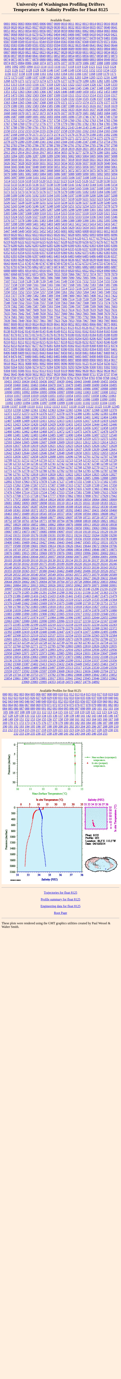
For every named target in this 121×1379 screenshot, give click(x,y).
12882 (61, 478)
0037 (100, 27)
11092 (9, 403)
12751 (8, 467)
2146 (93, 127)
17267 (34, 485)
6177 (92, 238)
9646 (21, 374)
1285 (107, 81)
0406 (71, 34)
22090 (43, 621)
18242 (17, 506)
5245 (28, 206)
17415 (43, 488)
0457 (64, 38)
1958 (57, 127)
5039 (100, 163)
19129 (104, 531)
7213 (57, 288)
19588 (17, 546)
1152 (92, 70)
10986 (87, 388)
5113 (114, 177)
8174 (35, 335)
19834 (78, 549)
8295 (64, 345)
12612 (87, 442)
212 (10, 730)
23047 (104, 653)
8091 (35, 327)
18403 (78, 510)
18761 (26, 521)
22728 (43, 642)
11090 (103, 399)
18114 (69, 503)
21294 (52, 592)
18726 (96, 517)
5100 (28, 177)
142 (88, 715)
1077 (64, 63)
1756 (43, 120)
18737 (104, 517)
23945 (87, 678)
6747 (42, 263)
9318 (57, 370)
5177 (50, 192)
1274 (43, 81)
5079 (7, 174)
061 (110, 701)
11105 (112, 403)
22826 (96, 646)
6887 (114, 267)
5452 (43, 231)
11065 (9, 399)
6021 (21, 234)
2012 (64, 127)
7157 (7, 285)
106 (11, 712)
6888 (7, 270)
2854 (100, 149)
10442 (69, 381)
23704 (104, 671)
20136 (87, 560)
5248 (50, 206)
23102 (96, 657)
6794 (21, 267)
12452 (52, 428)
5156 (14, 188)
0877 (28, 59)
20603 (34, 578)
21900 (43, 614)
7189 (21, 288)
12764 (61, 467)
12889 (113, 478)
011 (66, 694)
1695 (64, 116)
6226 (50, 242)
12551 (61, 438)
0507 (7, 41)
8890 (57, 360)
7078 (107, 274)
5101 (36, 177)
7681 (14, 317)
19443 (61, 542)
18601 (96, 514)
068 (32, 705)
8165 (107, 331)
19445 (69, 542)
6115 (57, 238)
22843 (8, 649)
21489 (26, 599)
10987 (96, 388)
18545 (43, 514)
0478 (93, 38)
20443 (52, 571)
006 (38, 694)
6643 (7, 263)
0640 (85, 45)
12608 (52, 442)
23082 (78, 657)
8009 (14, 324)
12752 (17, 467)
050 (49, 701)
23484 (26, 667)
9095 (57, 363)
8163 (93, 331)
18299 (52, 506)
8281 (50, 345)
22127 (78, 621)
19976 (61, 553)
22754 (104, 642)
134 (44, 715)
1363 (21, 91)
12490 (69, 435)
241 (66, 733)
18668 (43, 517)
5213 (35, 199)
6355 (28, 252)
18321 (87, 506)
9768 (106, 378)
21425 (43, 596)
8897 (71, 360)
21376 (113, 592)
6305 (107, 245)
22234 (96, 624)
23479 (8, 667)
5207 (107, 195)
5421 (28, 227)
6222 (21, 242)
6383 (107, 252)
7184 (100, 285)
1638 (100, 109)
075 (71, 705)
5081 (21, 174)
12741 (52, 463)
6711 (21, 263)
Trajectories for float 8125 (60, 892)
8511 (7, 360)
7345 (100, 292)
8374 (114, 345)
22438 (34, 632)
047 (32, 701)
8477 (21, 356)
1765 (107, 120)
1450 (85, 91)
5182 (85, 192)
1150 (78, 70)
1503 (35, 95)
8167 (7, 335)
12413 (60, 421)
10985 (78, 388)
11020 (43, 395)
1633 (71, 109)
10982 (52, 388)
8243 (100, 342)
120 (87, 712)
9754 (27, 378)
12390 (34, 417)
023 (16, 698)
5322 (114, 213)
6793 (14, 267)
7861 (43, 320)
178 (55, 723)
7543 (100, 299)
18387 (61, 510)
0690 (78, 48)
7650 (43, 313)
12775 (8, 471)
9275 (43, 367)
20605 (43, 578)
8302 (71, 345)
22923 (78, 649)
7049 (50, 274)
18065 (104, 499)
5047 (28, 167)
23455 (96, 664)
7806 (93, 317)
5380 (28, 220)
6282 (28, 245)
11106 (5, 406)
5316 (71, 213)
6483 (71, 256)
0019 (7, 27)
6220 (14, 242)
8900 (92, 360)
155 (44, 719)
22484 (96, 632)
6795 (28, 267)
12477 (96, 431)
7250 (7, 292)
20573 (87, 574)
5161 (50, 188)
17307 (52, 485)
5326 (28, 217)
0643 (107, 45)
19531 (104, 542)
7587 (35, 306)
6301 (78, 245)
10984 (69, 388)
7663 (78, 313)
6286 (57, 245)
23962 (113, 678)
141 (82, 715)
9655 (43, 374)
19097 (61, 531)
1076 (57, 63)
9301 (100, 367)
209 (110, 726)
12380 (78, 413)
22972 (34, 653)
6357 (43, 252)
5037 (85, 163)
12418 (95, 421)
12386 (17, 417)
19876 (8, 553)
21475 (104, 596)
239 (55, 733)
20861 (8, 585)
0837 (14, 56)
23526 (87, 667)
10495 (113, 385)
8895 (64, 360)
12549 (43, 438)
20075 (78, 556)
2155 (43, 131)
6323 (42, 249)
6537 (114, 256)
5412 (78, 224)
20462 (61, 571)
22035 (87, 617)
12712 (25, 460)
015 (88, 694)
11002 (78, 392)
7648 (35, 313)
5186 (107, 192)
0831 (85, 52)
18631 (8, 517)
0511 (35, 41)
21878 (96, 610)
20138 (104, 560)
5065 (28, 170)
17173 (96, 481)
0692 (93, 48)
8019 (28, 324)
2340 (35, 141)
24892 (96, 682)
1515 (100, 95)
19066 (113, 528)
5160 (43, 188)
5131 (114, 181)
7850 (28, 320)
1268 (7, 81)
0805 (114, 48)
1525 (57, 99)
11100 (69, 403)
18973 (8, 528)
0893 (93, 59)
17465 (96, 488)
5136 (35, 184)
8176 (50, 335)
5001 (64, 156)
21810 (52, 607)
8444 (50, 353)
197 (44, 726)
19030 (61, 528)
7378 (21, 295)
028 (44, 698)
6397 (35, 256)
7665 (85, 313)
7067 (78, 274)
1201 (63, 77)
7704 (57, 317)
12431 (69, 424)
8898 (78, 360)
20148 (8, 564)
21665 (34, 603)
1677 (64, 113)
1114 (43, 66)
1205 (92, 77)
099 (88, 708)
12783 (69, 471)
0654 (57, 48)
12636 (69, 449)
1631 (57, 109)
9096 (64, 363)
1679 (78, 113)
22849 (17, 649)
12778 (26, 471)
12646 (43, 453)
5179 (64, 192)
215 (27, 730)
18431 (96, 510)
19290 (113, 535)
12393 (43, 417)
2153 (28, 131)
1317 (43, 84)
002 (16, 694)
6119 (71, 238)
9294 (78, 367)
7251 (14, 292)
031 (60, 698)
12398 (69, 417)
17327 (78, 485)
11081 (52, 399)
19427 (43, 542)
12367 (87, 410)
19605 (43, 546)
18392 (69, 510)
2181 (100, 134)
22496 (113, 632)
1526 (64, 99)
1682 (93, 113)
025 (27, 698)
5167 (93, 188)
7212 (49, 288)
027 (38, 698)
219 (49, 730)
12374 (34, 413)
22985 (61, 653)
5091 (93, 174)
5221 (85, 199)
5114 (7, 181)
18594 (87, 514)
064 (10, 705)
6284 (43, 245)
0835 (114, 52)
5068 (50, 170)
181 (71, 723)
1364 (28, 91)
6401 (50, 256)
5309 (35, 213)
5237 (85, 202)
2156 (50, 131)
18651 (26, 517)
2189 (21, 138)
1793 (43, 127)
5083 (35, 174)
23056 (26, 657)
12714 (34, 460)
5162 (57, 188)
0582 (7, 45)
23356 (113, 660)
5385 (57, 220)
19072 (17, 531)
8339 (85, 345)
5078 (114, 170)
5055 (78, 167)
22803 (69, 646)
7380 (28, 295)
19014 (34, 528)
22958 (8, 653)
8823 (49, 360)
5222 (92, 199)
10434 (26, 381)
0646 (14, 48)
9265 (21, 367)
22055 (104, 617)
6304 (100, 245)
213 (16, 730)
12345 (115, 406)
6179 (99, 238)
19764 (61, 549)
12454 (69, 428)
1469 (114, 91)
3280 (100, 152)
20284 (52, 567)
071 (49, 705)
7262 (71, 292)
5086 (57, 174)
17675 (8, 496)
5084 (43, 174)
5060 (107, 167)
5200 (93, 195)
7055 (57, 274)
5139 (57, 184)
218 (43, 730)
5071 (64, 170)
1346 (85, 88)
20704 (61, 581)
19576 (113, 542)
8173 (28, 335)
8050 (64, 324)
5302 (100, 209)
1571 (64, 102)
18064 (96, 499)
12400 (78, 417)
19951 (34, 553)
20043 (26, 556)
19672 (96, 546)
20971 (96, 585)
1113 (36, 66)
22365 (104, 628)
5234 (64, 202)
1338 (35, 88)
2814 (35, 149)
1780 (71, 124)
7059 (64, 274)
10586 (34, 388)
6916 (43, 270)
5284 (35, 209)
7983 (100, 320)
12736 (34, 463)
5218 (71, 199)
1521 (28, 99)
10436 (43, 381)
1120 (85, 66)
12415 (69, 421)
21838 (8, 610)
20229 (96, 564)
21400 (26, 596)
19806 (69, 549)
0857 (93, 56)
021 (5, 698)
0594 (57, 45)
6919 (64, 270)
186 (99, 723)
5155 (7, 188)
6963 (114, 270)
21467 (96, 596)
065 (16, 705)
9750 (13, 378)
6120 (78, 238)
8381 (28, 349)
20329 (78, 567)
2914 (21, 152)
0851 (50, 56)
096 (71, 708)
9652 (35, 374)
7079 (114, 274)
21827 (95, 607)
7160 (28, 285)
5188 (7, 195)
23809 (87, 674)
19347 (69, 539)
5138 (50, 184)
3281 (107, 152)
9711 (93, 374)
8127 (92, 327)
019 (110, 694)
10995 (43, 392)
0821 (28, 52)
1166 (78, 74)
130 (21, 715)
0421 (114, 34)
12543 (26, 438)
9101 (78, 363)
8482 (43, 356)
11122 (90, 406)
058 (94, 701)
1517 (114, 95)
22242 (104, 624)
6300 (71, 245)
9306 (21, 370)
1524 (50, 99)
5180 (71, 192)
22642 (43, 639)
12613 (95, 442)
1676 (57, 113)
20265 (17, 567)
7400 (71, 295)
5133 (14, 184)
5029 (28, 163)
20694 (43, 581)
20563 (69, 574)
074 (66, 705)
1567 (35, 102)
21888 (17, 614)
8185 (100, 335)
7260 (57, 292)
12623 (69, 446)
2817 (57, 149)
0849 (43, 56)
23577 (17, 671)
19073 (26, 531)
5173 (21, 192)
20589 (113, 574)
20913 (34, 585)
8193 (14, 338)
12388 (26, 417)
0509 (21, 41)
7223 (114, 288)
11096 (35, 403)
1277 (64, 81)
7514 (71, 299)
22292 (87, 628)
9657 (50, 374)
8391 (71, 349)
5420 (21, 227)
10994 (35, 392)
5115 (14, 181)
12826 (104, 474)
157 (55, 719)
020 (116, 694)
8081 (114, 324)
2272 (78, 138)
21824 (87, 607)
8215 (42, 342)
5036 (78, 163)
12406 (113, 417)
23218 (52, 660)
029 (49, 698)
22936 (96, 649)
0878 (35, 59)
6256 (85, 242)
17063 (26, 481)
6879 (71, 267)
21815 (69, 607)
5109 (93, 177)
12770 (96, 467)
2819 (71, 149)
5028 (21, 163)
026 (32, 698)
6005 (78, 231)
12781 (52, 471)
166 (105, 719)
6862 (35, 267)
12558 (78, 438)
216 (32, 730)
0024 (21, 27)
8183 (85, 335)
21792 (26, 607)
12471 (52, 431)
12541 (8, 438)
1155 (113, 70)
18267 (26, 506)
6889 (14, 270)
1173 (14, 77)
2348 (93, 141)
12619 (34, 446)
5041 (114, 163)
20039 (8, 556)
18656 (34, 517)
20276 (43, 567)
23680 (95, 671)
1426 (57, 91)
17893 (78, 496)
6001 (64, 231)
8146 (50, 331)
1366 (43, 91)
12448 (17, 428)
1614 (78, 106)
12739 (43, 463)
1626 (43, 109)
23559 (8, 671)
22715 (113, 639)
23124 (113, 657)
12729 (113, 460)
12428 (43, 424)
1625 (35, 109)
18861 (43, 524)
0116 (28, 34)
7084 (35, 277)
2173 (50, 134)
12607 (43, 442)
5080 (14, 174)
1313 (14, 84)
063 (5, 705)
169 (5, 723)
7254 (35, 292)
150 (16, 719)
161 (77, 719)
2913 (14, 152)
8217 (57, 342)
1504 (43, 95)
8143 (28, 331)
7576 (114, 302)
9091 (35, 363)
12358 (17, 410)
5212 (28, 199)
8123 (71, 327)
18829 (17, 524)
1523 (43, 99)
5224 (107, 199)
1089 (107, 63)
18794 (61, 521)
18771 (43, 521)
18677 (52, 517)
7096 (93, 277)
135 (49, 715)
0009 (57, 23)
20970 (87, 585)
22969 (17, 653)
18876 (69, 524)
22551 (61, 635)
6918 (57, 270)
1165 (71, 74)
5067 (43, 170)
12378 (61, 413)
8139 (14, 331)
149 (10, 719)
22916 (69, 649)
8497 (85, 356)
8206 (93, 338)
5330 (57, 217)
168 (116, 719)
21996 (69, 617)
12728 (104, 460)
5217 (64, 199)
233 (21, 733)
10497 (8, 388)
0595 (64, 45)
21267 (8, 592)
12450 (34, 428)
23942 (78, 678)
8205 (85, 338)
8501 (107, 356)
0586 (21, 45)
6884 (100, 267)
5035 (71, 163)
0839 (21, 56)
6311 (35, 249)
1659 (107, 109)
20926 (52, 585)
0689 (71, 48)
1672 (35, 113)
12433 (78, 424)
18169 (95, 503)
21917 (78, 614)
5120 (42, 181)
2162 (85, 131)
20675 (34, 581)
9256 (107, 363)
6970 (21, 274)
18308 (69, 506)
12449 (26, 428)
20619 (61, 578)
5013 (35, 159)
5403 (50, 224)
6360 (64, 252)
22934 (87, 649)
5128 (99, 181)
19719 (17, 549)
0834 (107, 52)
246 (94, 733)
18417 (87, 510)
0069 (21, 34)
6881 (78, 267)
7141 (57, 281)
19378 (104, 539)
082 (110, 705)
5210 (14, 199)
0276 (42, 34)
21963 (17, 617)
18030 (61, 499)
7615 (78, 310)
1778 (57, 124)
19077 (34, 531)
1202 (71, 77)
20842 (113, 581)
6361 (71, 252)
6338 (92, 249)
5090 (85, 174)
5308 (28, 213)
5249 (57, 206)
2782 (7, 145)
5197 (71, 195)
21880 (113, 610)
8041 (57, 324)
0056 (43, 31)
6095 (107, 234)
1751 (7, 120)
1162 (50, 74)
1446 (64, 91)
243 (77, 733)
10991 (17, 392)
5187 (114, 192)
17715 (26, 496)
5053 (71, 167)
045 (21, 701)
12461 (17, 431)
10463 (34, 385)
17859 (61, 496)
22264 (34, 628)
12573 (96, 438)
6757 (114, 263)
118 (76, 712)
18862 (52, 524)
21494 (34, 599)
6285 (50, 245)
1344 (71, 88)
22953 (104, 649)
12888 (104, 478)
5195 (57, 195)
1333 (114, 84)
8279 (43, 345)
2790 (64, 145)
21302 (69, 592)
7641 (14, 313)
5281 (14, 209)
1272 (28, 81)
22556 (87, 635)
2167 (7, 134)
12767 (69, 467)
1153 (99, 70)
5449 (21, 231)
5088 (71, 174)
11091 (112, 399)
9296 (85, 367)
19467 (78, 542)
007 (44, 694)
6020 (14, 234)
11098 (52, 403)
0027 (35, 27)
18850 (26, 524)
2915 (28, 152)
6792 (7, 267)
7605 (14, 310)
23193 (43, 660)
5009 (7, 159)
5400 (28, 224)
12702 (96, 456)
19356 (78, 539)
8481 (35, 356)
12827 (113, 474)
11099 (61, 403)
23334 (87, 660)
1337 (28, 88)
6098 (14, 238)
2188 (14, 138)
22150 (87, 621)
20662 (26, 581)
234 (27, 733)
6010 (93, 231)
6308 (14, 249)
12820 (52, 474)
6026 (57, 234)
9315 (49, 370)
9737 (107, 374)
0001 (7, 23)
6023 (35, 234)
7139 (42, 281)
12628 (113, 446)
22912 (61, 649)
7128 (28, 281)
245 (88, 733)
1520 (21, 99)
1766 (114, 120)
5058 (100, 167)
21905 (61, 614)
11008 (104, 392)
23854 (8, 678)
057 (88, 701)
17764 (43, 496)
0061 (78, 31)
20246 (113, 564)
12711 (17, 460)
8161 (78, 331)
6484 (78, 256)
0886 (64, 59)
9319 (64, 370)
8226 (78, 342)
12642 (8, 453)
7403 (78, 295)
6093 (93, 234)
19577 (8, 546)
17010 (17, 481)
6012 (107, 231)
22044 (96, 617)
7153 (92, 281)
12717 (52, 460)
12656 (17, 456)
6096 (114, 234)
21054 (26, 589)
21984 (52, 617)
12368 (96, 410)
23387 (26, 664)
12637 (78, 449)
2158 (64, 131)
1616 (93, 106)
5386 (64, 220)
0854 (71, 56)
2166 (114, 131)
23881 (43, 678)
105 (5, 712)
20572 (78, 574)
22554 (69, 635)
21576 (8, 603)
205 (88, 726)
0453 (35, 38)
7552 (21, 302)
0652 (50, 48)
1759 (64, 120)
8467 (100, 353)
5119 (35, 181)
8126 (85, 327)
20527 (113, 571)
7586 (28, 306)
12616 (8, 446)
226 (88, 730)
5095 (7, 177)
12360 (26, 410)
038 (99, 698)
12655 (8, 456)
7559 (57, 302)
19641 (78, 546)
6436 (64, 256)
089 (32, 708)
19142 (8, 535)
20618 (52, 578)
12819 (43, 474)
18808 (78, 521)
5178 (57, 192)
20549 (52, 574)
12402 (96, 417)
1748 (100, 116)
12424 (26, 424)
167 (110, 719)
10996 (52, 392)
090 (38, 708)
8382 (35, 349)
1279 (78, 81)
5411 (71, 224)
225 (82, 730)
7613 (64, 310)
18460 (113, 510)
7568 (85, 302)
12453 (61, 428)
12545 (34, 438)
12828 (8, 478)
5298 (71, 209)
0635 (78, 45)
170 (10, 723)
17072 (34, 481)
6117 (64, 238)
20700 (52, 581)
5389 (78, 220)
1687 (14, 116)
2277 (114, 138)
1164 (64, 74)
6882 (85, 267)
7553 (28, 302)
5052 (64, 167)
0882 (57, 59)
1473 (14, 95)
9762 (70, 378)
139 (71, 715)
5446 (114, 227)
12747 (87, 463)
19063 (96, 528)
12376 (43, 413)
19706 (113, 546)
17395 (34, 488)
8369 (100, 345)
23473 (113, 664)
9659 (57, 374)
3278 (85, 152)
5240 (107, 202)
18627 (113, 514)
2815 (43, 149)
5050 (50, 167)
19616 (61, 546)
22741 (69, 642)
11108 (22, 406)
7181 (78, 285)
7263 (78, 292)
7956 (78, 320)
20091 (104, 556)
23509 (61, 667)
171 (16, 723)
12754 (26, 467)
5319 (92, 213)
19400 (8, 542)
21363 (104, 592)
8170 (14, 335)
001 (10, 694)
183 (82, 723)
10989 (113, 388)
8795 (28, 360)
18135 (78, 503)
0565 (64, 41)
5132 (7, 184)
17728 (34, 496)
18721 (87, 517)
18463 (8, 514)
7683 (21, 317)
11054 (69, 395)
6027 (64, 234)
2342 (50, 141)
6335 (71, 249)
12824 (87, 474)
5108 (86, 177)
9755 (35, 378)
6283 (35, 245)
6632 (50, 260)
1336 (21, 88)
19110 (78, 531)
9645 (14, 374)
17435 (78, 488)
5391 (93, 220)
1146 (50, 70)
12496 (87, 435)
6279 (7, 245)
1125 (8, 70)
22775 (43, 646)
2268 (50, 138)
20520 (96, 571)
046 (27, 701)
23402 (34, 664)
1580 (14, 106)
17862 (69, 496)
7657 (57, 313)
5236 (78, 202)
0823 (43, 52)
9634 (107, 370)
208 (105, 726)
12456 (87, 428)
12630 (17, 449)
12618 (26, 446)
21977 (43, 617)
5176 (43, 192)
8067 (100, 324)
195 (32, 726)
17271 (43, 485)
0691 (85, 48)
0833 (100, 52)
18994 (17, 528)
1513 (85, 95)
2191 (35, 138)
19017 (43, 528)
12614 (104, 442)
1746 (85, 116)
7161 (35, 285)
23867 (26, 678)
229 (105, 730)
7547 (114, 299)
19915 (26, 553)
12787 (104, 471)
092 (49, 708)
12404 (104, 417)
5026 (7, 163)
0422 (7, 38)
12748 (96, 463)
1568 (43, 102)
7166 (57, 285)
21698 (78, 603)
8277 (35, 345)
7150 (71, 281)
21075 (35, 589)
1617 (100, 106)
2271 (71, 138)
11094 (26, 403)
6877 (64, 267)
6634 (64, 260)
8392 (78, 349)
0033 (78, 27)
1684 (107, 113)
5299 (78, 209)
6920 (71, 270)
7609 (35, 310)
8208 (107, 338)
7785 (78, 317)
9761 (63, 378)
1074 (43, 63)
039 (105, 698)
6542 (7, 260)
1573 (78, 102)
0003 (21, 23)
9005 (100, 360)
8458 (78, 353)
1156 (8, 74)
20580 (104, 574)
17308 (61, 485)
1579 (7, 106)
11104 (103, 403)
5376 (7, 220)
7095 (85, 277)
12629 (8, 449)
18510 (34, 514)
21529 (87, 599)
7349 (107, 292)
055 (77, 701)
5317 (78, 213)
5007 (107, 156)
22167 (104, 621)
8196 (28, 338)
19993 (78, 553)
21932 (87, 614)
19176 (34, 535)
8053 (78, 324)
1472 (7, 95)
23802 (69, 674)
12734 (26, 463)
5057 (93, 167)
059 (99, 701)
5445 (107, 227)
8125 (78, 327)
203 (77, 726)
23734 (17, 674)
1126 (15, 70)
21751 (104, 603)
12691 (61, 456)
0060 (71, 31)
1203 (78, 77)
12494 (78, 435)
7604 (7, 310)
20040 (17, 556)
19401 (17, 542)
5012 (28, 159)
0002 (14, 23)
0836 (7, 56)
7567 (78, 302)
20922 (43, 585)
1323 (78, 84)
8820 (42, 360)
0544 (42, 41)
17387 (26, 488)
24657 (78, 682)
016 (93, 694)
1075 (50, 63)
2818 (64, 149)
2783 (14, 145)
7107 (7, 281)
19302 (17, 539)
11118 (72, 406)
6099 (21, 238)
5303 (107, 209)
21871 (78, 610)
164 (94, 719)
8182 (78, 335)
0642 (100, 45)
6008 (85, 231)
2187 (7, 138)
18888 (78, 524)
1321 (64, 84)
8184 (93, 335)
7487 (57, 299)
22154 (95, 621)
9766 (99, 378)
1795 (50, 127)
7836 (114, 317)
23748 (26, 674)
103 (110, 708)
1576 (100, 102)
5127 (92, 181)
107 (16, 712)
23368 (17, 664)
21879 (104, 610)
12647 (52, 453)
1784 (100, 124)
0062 (85, 31)
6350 (114, 249)
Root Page (60, 913)
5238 (93, 202)
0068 (14, 34)
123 (104, 712)
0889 (85, 59)
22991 (69, 653)
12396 (61, 417)
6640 (100, 260)
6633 (57, 260)
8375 (7, 349)
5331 (64, 217)
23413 (43, 664)
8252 (7, 345)
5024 (107, 159)
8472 (114, 353)
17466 (104, 488)
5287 (50, 209)
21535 (96, 599)
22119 (69, 621)
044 (16, 701)
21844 (26, 610)
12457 (96, 428)
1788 (14, 127)
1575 (93, 102)
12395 (52, 417)
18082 (17, 503)
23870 (34, 678)
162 (82, 719)
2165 (107, 131)
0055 (35, 31)
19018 (52, 528)
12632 (34, 449)
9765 (92, 378)
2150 (7, 131)
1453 (107, 91)
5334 (85, 217)
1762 (85, 120)
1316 (35, 84)
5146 (107, 184)
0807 (7, 52)
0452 (28, 38)
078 (88, 705)
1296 (114, 81)
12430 (61, 424)
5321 (107, 213)
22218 (69, 624)
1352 (14, 91)
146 (110, 715)
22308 (96, 628)
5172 (14, 192)
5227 (14, 202)
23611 (78, 671)
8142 (21, 331)
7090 (71, 277)
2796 (100, 145)
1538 (107, 99)
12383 (104, 413)
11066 (17, 399)
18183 (104, 503)
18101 (52, 503)
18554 (52, 514)
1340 (50, 88)
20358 (17, 571)
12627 (104, 446)
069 (38, 705)
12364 (61, 410)
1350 (114, 88)
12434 (87, 424)
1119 (78, 66)
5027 (14, 163)
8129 (100, 327)
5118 (28, 181)
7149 (64, 281)
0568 (85, 41)
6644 (14, 263)
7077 (100, 274)
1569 (50, 102)
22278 (61, 628)
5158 (28, 188)
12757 (43, 467)
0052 (14, 31)
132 (32, 715)
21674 (52, 603)
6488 (100, 256)
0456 (57, 38)
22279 (69, 628)
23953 (104, 678)
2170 (28, 134)
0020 (14, 27)
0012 (78, 23)
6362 (78, 252)
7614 (71, 310)
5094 (114, 174)
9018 (7, 363)
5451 (35, 231)
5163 (64, 188)
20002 (104, 553)
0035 (93, 27)
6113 (50, 238)
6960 (107, 270)
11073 (26, 399)
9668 (85, 374)
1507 (50, 95)
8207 (100, 338)
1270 (14, 81)
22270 (43, 628)
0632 (71, 45)
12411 (43, 421)
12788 (113, 471)
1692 (43, 116)
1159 (29, 74)
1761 (78, 120)
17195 (113, 481)
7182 (85, 285)
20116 (43, 560)
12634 (52, 449)
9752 (20, 378)
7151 (78, 281)
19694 (104, 546)
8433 (28, 353)
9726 (100, 374)
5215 (49, 199)
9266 (28, 367)
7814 (100, 317)
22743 (78, 642)
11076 (43, 399)
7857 (35, 320)
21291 (43, 592)
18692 (61, 517)
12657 (26, 456)
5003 (78, 156)
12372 (17, 413)
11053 (60, 395)
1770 (28, 124)
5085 (50, 174)
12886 (96, 478)
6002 (71, 231)
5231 (43, 202)
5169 (107, 188)
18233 (8, 506)
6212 (107, 238)
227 (93, 730)
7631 (114, 310)
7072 (85, 274)
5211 (21, 199)
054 (71, 701)
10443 (78, 381)
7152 (85, 281)
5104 (57, 177)
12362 (43, 410)
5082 (28, 174)
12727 (95, 460)
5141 (71, 184)
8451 (71, 353)
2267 (43, 138)
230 (110, 730)
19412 (34, 542)
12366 (78, 410)
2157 (57, 131)
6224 (35, 242)
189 (116, 723)
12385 (8, 417)
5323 (7, 217)
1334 (7, 88)
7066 (71, 274)
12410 (34, 421)
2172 (43, 134)
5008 (114, 156)
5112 (107, 177)
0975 (14, 63)
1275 (50, 81)
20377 (34, 571)
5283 (28, 209)
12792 (26, 474)
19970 (52, 553)
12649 (69, 453)
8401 (114, 349)
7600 (100, 306)
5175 (35, 192)
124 (109, 712)
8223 (71, 342)
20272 (34, 567)
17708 (17, 496)
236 (38, 733)
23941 (69, 678)
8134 (114, 327)
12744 (69, 463)
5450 (28, 231)
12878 (26, 478)
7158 (14, 285)
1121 (92, 66)
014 (82, 694)
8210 (7, 342)
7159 (21, 285)
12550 (52, 438)
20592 (8, 578)
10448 (87, 381)
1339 (43, 88)
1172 (7, 77)
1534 (78, 99)
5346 (114, 217)
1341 (57, 88)
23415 (52, 664)
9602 (78, 370)
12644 (26, 453)
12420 (113, 421)
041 (116, 698)
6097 (7, 238)
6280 (14, 245)
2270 (64, 138)
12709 (8, 460)
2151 (14, 131)
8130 (107, 327)
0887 (71, 59)
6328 (49, 249)
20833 (104, 581)
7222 (107, 288)
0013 (85, 23)
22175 (8, 624)
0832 (93, 52)
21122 (60, 589)
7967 (85, 320)
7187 (7, 288)
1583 (35, 106)
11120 (81, 406)
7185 (107, 285)
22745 (87, 642)
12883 (69, 478)
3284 (14, 156)
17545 (52, 492)
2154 (35, 131)
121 (93, 712)
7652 (50, 313)
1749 (107, 116)
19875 (113, 549)
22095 (52, 621)
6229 (71, 242)
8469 (107, 353)
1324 (85, 84)
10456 (113, 381)
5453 (50, 231)
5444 (100, 227)
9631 (92, 370)
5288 (57, 209)
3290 (57, 156)
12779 (34, 471)
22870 (34, 649)
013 (77, 694)
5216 (57, 199)
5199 (85, 195)
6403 (57, 256)
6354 (21, 252)
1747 (93, 116)
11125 (98, 406)
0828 (64, 52)
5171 (7, 192)
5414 (92, 224)
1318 (50, 84)
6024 (43, 234)
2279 (14, 141)
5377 (14, 220)
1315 (28, 84)
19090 (52, 531)
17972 (17, 499)
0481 (107, 38)
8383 (43, 349)
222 (66, 730)
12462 (26, 431)
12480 (8, 435)
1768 (14, 124)
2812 (21, 149)
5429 (71, 227)
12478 (104, 431)
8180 (71, 335)
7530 (85, 299)
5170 (114, 188)
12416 (78, 421)
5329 (50, 217)
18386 (52, 510)
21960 (8, 617)
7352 (114, 292)
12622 (61, 446)
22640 (34, 639)
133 (38, 715)
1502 (28, 95)
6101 (28, 238)
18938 (113, 524)
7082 (21, 277)
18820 (96, 521)
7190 (28, 288)
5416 (107, 224)
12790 (8, 474)
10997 (61, 392)
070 (44, 705)
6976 (43, 274)
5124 (71, 181)
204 (82, 726)
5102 (43, 177)
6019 (7, 234)
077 (82, 705)
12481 (17, 435)
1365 (35, 91)
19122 (95, 531)
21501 (52, 599)
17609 (96, 492)
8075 (107, 324)
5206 (100, 195)
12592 (113, 438)
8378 (14, 349)
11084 (69, 399)
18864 (61, 524)
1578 (114, 102)
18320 (78, 506)
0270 (35, 34)
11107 (14, 406)
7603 (114, 306)
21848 (43, 610)
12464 (34, 431)
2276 (107, 138)
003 (21, 694)
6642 (114, 260)
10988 (104, 388)
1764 (100, 120)
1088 (100, 63)
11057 (86, 395)
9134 (93, 363)
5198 (78, 195)
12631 (26, 449)
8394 (93, 349)
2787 (43, 145)
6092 (85, 234)
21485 (8, 599)
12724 (78, 460)
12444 (96, 424)
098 (82, 708)
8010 (21, 324)
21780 (17, 607)
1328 (107, 84)
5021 (92, 159)
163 (88, 719)
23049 (113, 653)
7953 (71, 320)
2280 (21, 141)
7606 (21, 310)
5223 (100, 199)
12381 (87, 413)
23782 (52, 674)
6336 (78, 249)
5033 (57, 163)
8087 (21, 327)
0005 (35, 23)
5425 (57, 227)
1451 (93, 91)
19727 (26, 549)
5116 (21, 181)
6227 (57, 242)
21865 (69, 610)
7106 (114, 277)
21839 (17, 610)
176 (44, 723)
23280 (61, 660)
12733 (17, 463)
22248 (8, 628)
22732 (52, 642)
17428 (61, 488)
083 (116, 705)
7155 (107, 281)
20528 (8, 574)
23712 (113, 671)
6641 (107, 260)
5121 (49, 181)
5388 (71, 220)
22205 (43, 624)
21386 (17, 596)
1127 (22, 70)
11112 (47, 406)
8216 (49, 342)
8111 (50, 327)
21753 (113, 603)
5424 (50, 227)
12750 (113, 463)
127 (5, 715)
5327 (35, 217)
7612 (57, 310)
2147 (100, 127)
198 (49, 726)
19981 (69, 553)
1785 (107, 124)
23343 (104, 660)
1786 (114, 124)
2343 (57, 141)
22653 (52, 639)
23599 (52, 671)
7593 (50, 306)
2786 (35, 145)
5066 (35, 170)
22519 (34, 635)
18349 (8, 510)
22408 (17, 632)
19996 (87, 553)
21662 (26, 603)
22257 (26, 628)
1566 (28, 102)
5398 (14, 224)
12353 (8, 410)
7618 (85, 310)
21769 (8, 607)
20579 (96, 574)
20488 (69, 571)
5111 (100, 177)
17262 (17, 485)
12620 (43, 446)
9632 (100, 370)
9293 (71, 367)
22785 (52, 646)
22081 (34, 621)
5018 (71, 159)
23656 (87, 671)
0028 (43, 27)
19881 (17, 553)
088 (27, 708)
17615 (104, 492)
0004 (28, 23)
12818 (34, 474)
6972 (28, 274)
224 (77, 730)
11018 (26, 395)
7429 (21, 299)
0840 (28, 56)
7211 (43, 288)
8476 (14, 356)
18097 (34, 503)
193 (21, 726)
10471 (61, 385)
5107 (79, 177)
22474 (78, 632)
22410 (26, 632)
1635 (85, 109)
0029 (50, 27)
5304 (114, 209)
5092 (100, 174)
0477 (85, 38)
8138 (7, 331)
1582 (28, 106)
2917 (43, 152)
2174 (57, 134)
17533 (34, 492)
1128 (29, 70)
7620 (100, 310)
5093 (107, 174)
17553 (61, 492)
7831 (107, 317)
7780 (71, 317)
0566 (71, 41)
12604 (17, 442)
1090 (114, 63)
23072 (61, 657)
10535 (26, 388)
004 (27, 694)
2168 (14, 134)
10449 (96, 381)
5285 (43, 209)
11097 (43, 403)
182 (77, 723)
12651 (87, 453)
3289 (50, 156)
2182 (107, 134)
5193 (43, 195)
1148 (64, 70)
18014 (43, 499)
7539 (93, 299)
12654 (113, 453)
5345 (107, 217)
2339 (28, 141)
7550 (14, 302)
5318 (85, 213)
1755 (35, 120)
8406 (7, 353)
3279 (93, 152)
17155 (78, 481)
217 (38, 730)
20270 (26, 567)
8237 (92, 342)
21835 (113, 607)
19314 (26, 539)
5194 (50, 195)
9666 (78, 374)
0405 (64, 34)
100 (94, 708)
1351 (7, 91)
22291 (78, 628)
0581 (114, 41)
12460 (8, 431)
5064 (21, 170)
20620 (69, 578)
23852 (113, 674)
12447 (8, 428)
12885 (87, 478)
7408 (93, 295)
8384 (50, 349)
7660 (64, 313)
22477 (87, 632)
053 (66, 701)
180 (66, 723)
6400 (43, 256)
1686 (7, 116)
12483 (34, 435)
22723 (17, 642)
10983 (61, 388)
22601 (8, 639)
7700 (50, 317)
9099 (71, 363)
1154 (106, 70)
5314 (57, 213)
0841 (35, 56)
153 (32, 719)
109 (27, 712)
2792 (78, 145)
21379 (8, 596)
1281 (93, 81)
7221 (100, 288)
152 (27, 719)
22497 (8, 635)
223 (71, 730)
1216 (106, 77)
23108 (104, 657)
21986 (61, 617)
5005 (93, 156)
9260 (7, 367)
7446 (35, 299)
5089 (78, 174)
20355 (8, 571)
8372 (107, 345)
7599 (93, 306)
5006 (100, 156)
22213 (61, 624)
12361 (34, 410)
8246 (107, 342)
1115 (50, 66)
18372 (34, 510)
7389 (50, 295)
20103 (8, 560)
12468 (43, 431)
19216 (78, 535)
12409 (26, 421)
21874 (87, 610)
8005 (114, 320)
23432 (61, 664)
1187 (21, 77)
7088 (57, 277)
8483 (50, 356)
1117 (64, 66)
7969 (93, 320)
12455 (78, 428)
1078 (71, 63)
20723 (69, 581)
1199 (49, 77)
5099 (21, 177)
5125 (78, 181)
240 (60, 733)
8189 (114, 335)
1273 (35, 81)
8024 (35, 324)
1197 (35, 77)
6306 (114, 245)
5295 (64, 209)
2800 (14, 149)
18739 (113, 517)
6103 (43, 238)
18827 (8, 524)
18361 (17, 510)
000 (5, 694)
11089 (95, 399)
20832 (96, 581)
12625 (87, 446)
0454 (43, 38)
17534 (43, 492)
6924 (100, 270)
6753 (85, 263)
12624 (78, 446)
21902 (52, 614)
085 (10, 708)
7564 (71, 302)
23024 (78, 653)
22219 (78, 624)
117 (71, 712)
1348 (100, 88)
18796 (69, 521)
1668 (7, 113)
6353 (14, 252)
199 (55, 726)
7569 (93, 302)
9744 (114, 374)
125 (115, 712)
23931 (61, 678)
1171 (113, 74)
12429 (52, 424)
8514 (14, 360)
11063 (112, 395)
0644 (114, 45)
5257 (100, 206)
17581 (78, 492)
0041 (114, 27)
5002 (71, 156)
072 (55, 705)
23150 (17, 660)
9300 (93, 367)
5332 (71, 217)
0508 (14, 41)
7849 (21, 320)
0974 (7, 63)
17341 (104, 485)
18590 (78, 514)
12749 (104, 463)
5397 (7, 224)
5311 (50, 213)
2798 (114, 145)
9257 (114, 363)
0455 (50, 38)
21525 (78, 599)
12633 (43, 449)
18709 (78, 517)
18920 (96, 524)
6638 (85, 260)
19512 (96, 542)
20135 (78, 560)
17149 (69, 481)
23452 (87, 664)
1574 (85, 102)
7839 (7, 320)
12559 (87, 438)
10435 (34, 381)
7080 (7, 277)
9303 (114, 367)
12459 (113, 428)
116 (66, 712)
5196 (64, 195)
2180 (93, 134)
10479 (69, 385)
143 (94, 715)
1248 (113, 77)
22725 (34, 642)
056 (82, 701)
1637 (93, 109)
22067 (17, 621)
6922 (85, 270)
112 (44, 712)
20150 (17, 564)
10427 (114, 378)
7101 (100, 277)
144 (99, 715)
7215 (71, 288)
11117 (64, 406)
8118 (57, 327)
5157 (21, 188)
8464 (93, 353)
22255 (17, 628)
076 (77, 705)
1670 (21, 113)
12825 (96, 474)
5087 (64, 174)
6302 (85, 245)
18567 (69, 514)
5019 (78, 159)
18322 (96, 506)
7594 (57, 306)
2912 (7, 152)
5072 (71, 170)
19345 (61, 539)
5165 (78, 188)
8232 (85, 342)
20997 (9, 589)
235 (32, 733)
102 (105, 708)
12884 (78, 478)
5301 (93, 209)
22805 (78, 646)
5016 (57, 159)
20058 (61, 556)
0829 (71, 52)
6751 (71, 263)
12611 (78, 442)
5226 (7, 202)
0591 (35, 45)
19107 (69, 531)
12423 (17, 424)
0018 (114, 23)
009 (55, 694)
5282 (21, 209)
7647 (28, 313)
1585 (50, 106)
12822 (69, 474)
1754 (28, 120)
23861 (17, 678)
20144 (113, 560)
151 (21, 719)
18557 (61, 514)
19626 (69, 546)
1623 (21, 109)
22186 (26, 624)
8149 (57, 331)
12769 (87, 467)
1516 (107, 95)
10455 (104, 381)
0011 (71, 23)
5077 (107, 170)
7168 (71, 285)
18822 (113, 521)
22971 (26, 653)
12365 (69, 410)
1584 (43, 106)
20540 (34, 574)
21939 (96, 614)
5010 (14, 159)
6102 (36, 238)
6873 (50, 267)
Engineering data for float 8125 (60, 906)
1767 (7, 124)
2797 (107, 145)
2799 (7, 149)
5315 (64, 213)
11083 (60, 399)
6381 (93, 252)
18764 (34, 521)
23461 (104, 664)
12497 (96, 435)
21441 (69, 596)
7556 (35, 302)
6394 (21, 256)
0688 (64, 48)
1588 (71, 106)
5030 (35, 163)
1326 (93, 84)
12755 (34, 467)
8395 (100, 349)
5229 (28, 202)
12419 (104, 421)
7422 (114, 295)
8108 (43, 327)
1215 (99, 77)
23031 (87, 653)
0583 (14, 45)
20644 (8, 581)
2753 (100, 141)
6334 (64, 249)
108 (22, 712)
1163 (57, 74)
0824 (50, 52)
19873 (104, 549)
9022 (14, 363)
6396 (28, 256)
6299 (64, 245)
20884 (17, 585)
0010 (64, 23)
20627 (87, 578)
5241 (114, 202)
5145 (100, 184)
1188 (28, 77)
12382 (96, 413)
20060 (69, 556)
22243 (113, 624)
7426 (14, 299)
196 (38, 726)
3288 (43, 156)
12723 (69, 460)
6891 (21, 270)
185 (94, 723)
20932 (61, 585)
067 (27, 705)
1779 (64, 124)
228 (99, 730)
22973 (43, 653)
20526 (104, 571)
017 (99, 694)
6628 (21, 260)
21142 (78, 589)
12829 (17, 478)
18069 (113, 499)
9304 (7, 370)
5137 (43, 184)
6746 (35, 263)
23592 (26, 671)
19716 (8, 549)
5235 (71, 202)
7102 (107, 277)
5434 (85, 227)
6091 (78, 234)
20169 (34, 564)
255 (105, 733)
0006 (43, 23)
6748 (49, 263)
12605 (26, 442)
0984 (21, 63)
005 (32, 694)
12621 (52, 446)
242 (71, 733)
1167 (85, 74)
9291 (64, 367)
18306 (61, 506)
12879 (34, 478)
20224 (87, 564)
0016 (107, 23)
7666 (93, 313)
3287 (35, 156)
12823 (78, 474)
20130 (52, 560)
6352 (7, 252)
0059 (64, 31)
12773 (104, 467)
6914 (28, 270)
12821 (61, 474)
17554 (69, 492)
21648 (17, 603)
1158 (22, 74)
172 (21, 723)
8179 (64, 335)
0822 (35, 52)
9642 (7, 374)
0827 (57, 52)
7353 (7, 295)
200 (60, 726)
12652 (96, 453)
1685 (114, 113)
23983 (34, 682)
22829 (104, 646)
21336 (87, 592)
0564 (57, 41)
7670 (107, 313)
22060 (113, 617)
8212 (21, 342)
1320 (57, 84)
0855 (78, 56)
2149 (114, 127)
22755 (113, 642)
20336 (96, 567)
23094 (87, 657)
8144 (35, 331)
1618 (107, 106)
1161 (43, 74)
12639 (96, 449)
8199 (50, 338)
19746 (43, 549)
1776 (43, 124)
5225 (114, 199)
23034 (96, 653)
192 (16, 726)
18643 (17, 517)
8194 (21, 338)
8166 (114, 331)
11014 (9, 395)
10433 (17, 381)
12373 (26, 413)
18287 (34, 506)
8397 (107, 349)
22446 (52, 632)
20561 (61, 574)
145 (105, 715)
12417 (87, 421)
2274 (93, 138)
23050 (8, 657)
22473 (69, 632)
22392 (8, 632)
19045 (69, 528)
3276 (71, 152)
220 (54, 730)
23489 (34, 667)
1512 (78, 95)
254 (99, 733)
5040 (107, 163)
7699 (43, 317)
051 (55, 701)
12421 (8, 424)
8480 (28, 356)
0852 (57, 56)
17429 (69, 488)
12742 (61, 463)
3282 (114, 152)
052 (60, 701)
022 (10, 698)
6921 (78, 270)
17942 (113, 496)
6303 (93, 245)
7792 (85, 317)
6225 (43, 242)
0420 (107, 34)
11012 (113, 392)
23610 (69, 671)
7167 (64, 285)
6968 (14, 274)
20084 (96, 556)
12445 (104, 424)
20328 (69, 567)
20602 (26, 578)
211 (5, 730)
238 (49, 733)
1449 (78, 91)
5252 (78, 206)
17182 (104, 481)
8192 (7, 338)
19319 (34, 539)
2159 (71, 131)
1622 (14, 109)
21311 (78, 592)
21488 (17, 599)
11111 (39, 406)
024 (21, 698)
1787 (7, 127)
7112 (14, 281)
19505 (87, 542)
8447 (57, 353)
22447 (61, 632)
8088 (28, 327)
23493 (43, 667)
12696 (69, 456)
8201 (64, 338)
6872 (43, 267)
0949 (107, 59)
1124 (113, 66)
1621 (7, 109)
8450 (64, 353)
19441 (52, 542)
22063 (8, 621)
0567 (78, 41)
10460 (17, 385)
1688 (21, 116)
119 (82, 712)
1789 (21, 127)
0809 (14, 52)
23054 (17, 657)
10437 (52, 381)
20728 (78, 581)
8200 (57, 338)
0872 (107, 56)
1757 (50, 120)
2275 (100, 138)
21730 (96, 603)
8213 (28, 342)
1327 (100, 84)
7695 (28, 317)
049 (44, 701)
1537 (100, 99)
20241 (104, 564)
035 (82, 698)
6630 (35, 260)
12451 (43, 428)
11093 (18, 403)
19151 (17, 535)
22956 (113, 649)
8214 (35, 342)
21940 (104, 614)
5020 (85, 159)
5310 (43, 213)
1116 (57, 66)
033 (71, 698)
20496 (87, 571)
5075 (93, 170)
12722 (60, 460)
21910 (69, 614)
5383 (43, 220)
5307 (21, 213)
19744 (34, 549)
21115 (52, 589)
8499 (100, 356)
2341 (43, 141)
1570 (57, 102)
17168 (87, 481)
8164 (100, 331)
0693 (100, 48)
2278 (7, 141)
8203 (71, 338)
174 (32, 723)
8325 (78, 345)
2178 (78, 134)
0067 (7, 34)
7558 (50, 302)
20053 (43, 556)
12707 (104, 456)
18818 (87, 521)
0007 (50, 23)
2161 (78, 131)
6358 (50, 252)
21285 (26, 592)
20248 (8, 567)
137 (60, 715)
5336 (93, 217)
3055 (64, 152)
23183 (26, 660)
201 (66, 726)
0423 (14, 38)
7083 (28, 277)
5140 (64, 184)
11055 (78, 395)
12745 (78, 463)
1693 (50, 116)
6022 (28, 234)
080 (99, 705)
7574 (107, 302)
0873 (114, 56)
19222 (87, 535)
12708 (113, 456)
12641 (113, 449)
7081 (14, 277)
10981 (43, 388)
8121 (64, 327)
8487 (71, 356)
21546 (104, 599)
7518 (78, 299)
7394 (57, 295)
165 (99, 719)
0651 (43, 48)
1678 (71, 113)
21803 (34, 607)
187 (105, 723)
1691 (35, 116)
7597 (78, 306)
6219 (7, 242)
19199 (61, 535)
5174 (28, 192)
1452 (100, 91)
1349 (107, 88)
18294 (43, 506)
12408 (17, 421)
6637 (78, 260)
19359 (87, 539)
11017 (17, 395)
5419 (14, 227)
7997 (107, 320)
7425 (7, 299)
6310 (28, 249)
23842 (96, 674)
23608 (61, 671)
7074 (93, 274)
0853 (64, 56)
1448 (71, 91)
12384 (113, 413)
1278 (71, 81)
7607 (28, 310)
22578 (104, 635)
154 (38, 719)
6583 (14, 260)
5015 (49, 159)
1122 (99, 66)
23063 (34, 657)
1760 (71, 120)
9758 (49, 378)
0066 (114, 31)
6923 (93, 270)
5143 (85, 184)
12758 (52, 467)
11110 (31, 406)
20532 (17, 574)
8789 (21, 360)
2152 (21, 131)
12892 (8, 481)
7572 (100, 302)
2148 (107, 127)
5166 (85, 188)
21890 (26, 614)
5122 (56, 181)
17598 (87, 492)
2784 (21, 145)
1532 (71, 99)
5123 (64, 181)
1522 (35, 99)
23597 (43, 671)
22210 (52, 624)
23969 (26, 682)
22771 (34, 646)
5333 (78, 217)
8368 (93, 345)
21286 (34, 592)
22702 (96, 639)
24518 (61, 682)
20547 (43, 574)
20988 (104, 585)
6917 (50, 270)
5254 (85, 206)
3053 (50, 152)
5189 (14, 195)
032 (66, 698)
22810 (87, 646)
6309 (21, 249)
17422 (52, 488)
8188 (107, 335)
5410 (64, 224)
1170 (106, 74)
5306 (14, 213)
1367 (50, 91)
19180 (43, 535)
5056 (85, 167)
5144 (93, 184)
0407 (78, 34)
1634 (78, 109)
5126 (85, 181)
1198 (42, 77)
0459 (78, 38)
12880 (43, 478)
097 (77, 708)
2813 (28, 149)
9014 (107, 360)
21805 (43, 607)
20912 (26, 585)
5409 (57, 224)
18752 (8, 521)
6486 (93, 256)
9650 (28, 374)
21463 (87, 596)
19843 (87, 549)
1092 (15, 66)
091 (44, 708)
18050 (78, 499)
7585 (21, 306)
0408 (85, 34)
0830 (78, 52)
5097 (14, 177)
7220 (92, 288)
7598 (85, 306)
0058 (57, 31)
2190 (28, 138)
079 (94, 705)
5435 (93, 227)
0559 (49, 41)
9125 (85, 363)
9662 (71, 374)
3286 (28, 156)
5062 (7, 170)
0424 (21, 38)
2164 (100, 131)
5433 (78, 227)
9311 (28, 370)
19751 (52, 549)
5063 (14, 170)
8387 (57, 349)
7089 (64, 277)
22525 (43, 635)
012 (71, 694)
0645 (7, 48)
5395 (107, 220)
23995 (43, 682)
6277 (107, 242)
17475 (113, 488)
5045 (14, 167)
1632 (64, 109)
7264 (85, 292)
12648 (61, 453)
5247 (43, 206)
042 (5, 701)
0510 (28, 41)
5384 (50, 220)
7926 (64, 320)
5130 (107, 181)
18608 (104, 514)
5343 (100, 217)
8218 (64, 342)
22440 (43, 632)
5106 (71, 177)
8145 (43, 331)
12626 (96, 446)
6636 (71, 260)
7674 (7, 317)
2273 (85, 138)
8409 (21, 353)
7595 (64, 306)
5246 (35, 206)
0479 (100, 38)
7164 (43, 285)
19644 (87, 546)
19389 (113, 539)
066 (21, 705)
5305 (7, 213)
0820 (21, 52)
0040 (107, 27)
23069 (43, 657)
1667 (114, 109)
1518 (7, 99)
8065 (85, 324)
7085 (43, 277)
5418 (7, 227)
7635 (7, 313)
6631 (43, 260)
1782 (85, 124)
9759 (56, 378)
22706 (104, 639)
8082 (7, 327)
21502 (61, 599)
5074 (85, 170)
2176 (71, 134)
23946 (96, 678)
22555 (78, 635)
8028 (43, 324)
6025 (50, 234)
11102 (86, 403)
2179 (85, 134)
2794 (85, 145)
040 (110, 698)
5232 (50, 202)
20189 (61, 564)
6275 (93, 242)
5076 (100, 170)
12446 (113, 424)
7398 (64, 295)
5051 (57, 167)
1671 (28, 113)
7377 (14, 295)
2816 (50, 149)
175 (38, 723)
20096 (113, 556)
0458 (71, 38)
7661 (71, 313)
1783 (93, 124)
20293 (61, 567)
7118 (21, 281)
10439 (61, 381)
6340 (107, 249)
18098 (43, 503)
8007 (7, 324)
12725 (87, 460)
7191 (35, 288)
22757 (8, 646)
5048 (35, 167)
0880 (43, 59)
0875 (14, 59)
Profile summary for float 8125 (60, 899)
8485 (57, 356)
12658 (34, 456)
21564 (113, 599)
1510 (64, 95)
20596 (17, 578)
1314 (21, 84)
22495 (104, 632)
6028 (71, 234)
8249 (114, 342)
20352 (113, 567)
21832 (104, 607)
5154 (114, 184)
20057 (52, 556)
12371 (8, 413)
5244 (21, 206)
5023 (100, 159)
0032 (71, 27)
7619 (92, 310)
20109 (26, 560)
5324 (14, 217)
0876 (21, 59)
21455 (78, 596)
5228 (21, 202)
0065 (107, 31)
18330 (104, 506)
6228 (64, 242)
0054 (28, 31)
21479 (113, 596)
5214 (42, 199)
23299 (69, 660)
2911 (114, 149)
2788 (50, 145)
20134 (69, 560)
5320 (100, 213)
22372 (113, 628)
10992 (26, 392)
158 (60, 719)
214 (21, 730)
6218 (114, 238)
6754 (92, 263)
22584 (113, 635)
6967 (7, 274)
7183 (93, 285)
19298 (8, 539)
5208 (114, 195)
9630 (85, 370)
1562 (114, 99)
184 (88, 723)
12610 (69, 442)
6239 (78, 242)
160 (71, 719)
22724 (26, 642)
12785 (87, 471)
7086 (50, 277)
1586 (57, 106)
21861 (61, 610)
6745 (28, 263)
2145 (85, 127)
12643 (17, 453)
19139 (113, 531)
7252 (21, 292)
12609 (61, 442)
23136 (8, 660)
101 (99, 708)
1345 (78, 88)
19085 (43, 531)
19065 (104, 528)
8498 (93, 356)
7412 (100, 295)
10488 (87, 385)
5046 (21, 167)
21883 (8, 614)
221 (60, 730)
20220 (78, 564)
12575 (104, 438)
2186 (114, 134)
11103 (95, 403)
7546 (107, 299)
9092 (43, 363)
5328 (43, 217)
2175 (64, 134)
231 (116, 730)
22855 (26, 649)
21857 (52, 610)
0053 (21, 31)
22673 (69, 639)
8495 (78, 356)
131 (27, 715)
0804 (107, 48)
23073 (69, 657)
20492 (78, 571)
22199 (34, 624)
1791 (35, 127)
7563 (64, 302)
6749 (57, 263)
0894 (100, 59)
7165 (50, 285)
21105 (43, 589)
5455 (57, 231)
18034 (69, 499)
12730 (8, 463)
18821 (104, 521)
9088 (28, 363)
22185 (17, 624)
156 (49, 719)
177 (49, 723)
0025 (28, 27)
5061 (114, 167)
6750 (64, 263)
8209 (114, 338)
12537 (104, 435)
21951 (113, 614)
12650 (78, 453)
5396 (114, 220)
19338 (52, 539)
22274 (52, 628)
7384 (43, 295)
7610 (43, 310)
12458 (104, 428)
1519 (14, 99)
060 (105, 701)
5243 (14, 206)
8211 (14, 342)
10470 (52, 385)
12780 (43, 471)
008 (49, 694)
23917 (52, 678)
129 (16, 715)
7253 (28, 292)
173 (27, 723)
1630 (50, 109)
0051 (7, 31)
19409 (26, 542)
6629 (28, 260)
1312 (7, 84)
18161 (87, 503)
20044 (34, 556)
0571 (107, 41)
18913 (87, 524)
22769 (26, 646)
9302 (107, 367)
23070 (52, 657)
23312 (78, 660)
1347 (93, 88)
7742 (64, 317)
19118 (87, 531)
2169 (21, 134)
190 (5, 726)
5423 (43, 227)
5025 (114, 159)
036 (88, 698)
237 (44, 733)
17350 (113, 485)
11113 (56, 406)
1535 (85, 99)
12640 (104, 449)
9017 (114, 360)
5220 (78, 199)
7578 (7, 306)
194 (27, 726)
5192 (35, 195)
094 (60, 708)
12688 (52, 456)
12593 (8, 442)
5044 (7, 167)
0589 (28, 45)
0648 (21, 48)
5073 (78, 170)
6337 (85, 249)
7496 (64, 299)
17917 (96, 496)
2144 (78, 127)
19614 (52, 546)
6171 (85, 238)
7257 (43, 292)
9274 (35, 367)
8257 (28, 345)
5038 (93, 163)
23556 (113, 667)
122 (98, 712)
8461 (85, 353)
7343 (93, 292)
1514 (92, 95)
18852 (34, 524)
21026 (17, 589)
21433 (52, 596)
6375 (85, 252)
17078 (43, 481)
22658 (61, 639)
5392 (100, 220)
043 (10, 701)
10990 (8, 392)
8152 (71, 331)
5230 (35, 202)
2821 (85, 149)
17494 (17, 492)
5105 (64, 177)
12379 (69, 413)
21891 (34, 614)
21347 (95, 592)
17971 (8, 499)
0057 (50, 31)
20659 (17, 581)
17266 (26, 485)
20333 (87, 567)
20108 (17, 560)
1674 (50, 113)
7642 (21, 313)
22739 (61, 642)
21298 (61, 592)
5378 (21, 220)
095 (66, 708)
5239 (100, 202)
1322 (71, 84)
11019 (35, 395)
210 (116, 726)
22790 (61, 646)
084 (5, 708)
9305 (14, 370)
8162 (85, 331)
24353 (52, 682)
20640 (113, 578)
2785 (28, 145)
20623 (78, 578)
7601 (107, 306)
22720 (8, 642)
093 (55, 708)
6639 (93, 260)
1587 (64, 106)
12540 (113, 435)
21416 (34, 596)
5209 (7, 199)
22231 (87, 624)
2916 (35, 152)
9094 (50, 363)
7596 (71, 306)
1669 (14, 113)
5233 (57, 202)
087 (21, 708)
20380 (43, 571)
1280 (85, 81)
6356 (35, 252)
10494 (104, 385)
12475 (78, 431)
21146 (86, 589)
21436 (61, 596)
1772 (35, 124)
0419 (100, 34)
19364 (96, 539)
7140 (49, 281)
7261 (64, 292)
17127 (61, 481)
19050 (78, 528)
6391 (114, 252)
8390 (64, 349)
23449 (78, 664)
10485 (78, 385)
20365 (26, 571)
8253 (14, 345)
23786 (61, 674)
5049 (43, 167)
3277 (78, 152)
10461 (26, 385)
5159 (35, 188)
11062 (103, 395)
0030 (57, 27)
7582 (14, 306)
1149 (71, 70)
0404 (57, 34)
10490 (96, 385)
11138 (107, 406)
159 (66, 719)
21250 (112, 589)
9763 (78, 378)
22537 (52, 635)
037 (94, 698)
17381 (17, 488)
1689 (28, 116)
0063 (93, 31)
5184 (100, 192)
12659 (43, 456)
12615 (113, 442)
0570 (100, 41)
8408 (14, 353)
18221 (113, 503)
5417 (114, 224)
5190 (21, 195)
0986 (28, 63)
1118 (71, 66)
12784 (78, 471)
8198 (43, 338)
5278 (107, 206)
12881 (52, 478)
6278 (114, 242)
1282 (100, 81)
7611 (50, 310)
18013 (34, 499)
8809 (35, 360)
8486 (64, 356)
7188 (14, 288)
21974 (34, 617)
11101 (78, 403)
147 (116, 715)
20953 (69, 585)
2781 (114, 141)
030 (55, 698)
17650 (113, 492)
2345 (71, 141)
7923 (57, 320)
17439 (87, 488)
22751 (96, 642)
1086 (85, 63)
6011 (100, 231)
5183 (93, 192)
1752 (14, 120)
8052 (71, 324)
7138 (35, 281)
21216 (104, 589)
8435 (35, 353)
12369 (104, 410)
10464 (43, 385)
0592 (43, 45)
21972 (26, 617)
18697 (69, 517)
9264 (14, 367)
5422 (35, 227)
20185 (52, 564)
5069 (57, 170)
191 (10, 726)
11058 (95, 395)
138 (66, 715)
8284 (57, 345)
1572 (71, 102)
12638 (87, 449)
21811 (60, 607)
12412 (52, 421)
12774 (113, 467)
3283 (7, 156)
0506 (114, 38)
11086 (86, 399)
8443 (43, 353)
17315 (69, 485)
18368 (26, 510)
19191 (52, 535)
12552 (69, 438)
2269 (57, 138)
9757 (42, 378)
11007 (95, 392)
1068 (35, 63)
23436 (69, 664)
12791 (17, 474)
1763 (93, 120)
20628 (96, 578)
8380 (21, 349)
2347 (85, 141)
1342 (64, 88)
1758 (57, 120)
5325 (21, 217)
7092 (78, 277)
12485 (52, 435)
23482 (17, 667)
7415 (107, 295)
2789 (57, 145)
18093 (26, 503)
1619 (114, 106)
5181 (78, 192)
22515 (26, 635)
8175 (43, 335)
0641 (93, 45)
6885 (107, 267)
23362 (8, 664)
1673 (43, 113)
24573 (69, 682)
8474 (7, 356)
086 (16, 708)
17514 (26, 492)
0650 (35, 48)
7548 (7, 302)
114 (55, 712)
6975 (35, 274)
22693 (87, 639)
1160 (36, 74)
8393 (85, 349)
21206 (95, 589)
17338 (96, 485)
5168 (100, 188)
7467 (50, 299)
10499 (17, 388)
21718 (87, 603)
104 (116, 708)
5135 (28, 184)
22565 (96, 635)
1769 (21, 124)
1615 (85, 106)
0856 (85, 56)
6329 (57, 249)
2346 (78, 141)
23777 (43, 674)
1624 (28, 109)
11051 (52, 395)
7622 (107, 310)
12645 (34, 453)
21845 (34, 610)
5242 (7, 206)
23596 (34, 671)
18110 (60, 503)
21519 (69, 599)
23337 (96, 660)
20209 (69, 564)
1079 (78, 63)
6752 (78, 263)
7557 (43, 302)
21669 (43, 603)
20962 (78, 585)
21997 (78, 617)
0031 (64, 27)
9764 (85, 378)
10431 (8, 381)
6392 (7, 256)
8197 (35, 338)
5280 (7, 209)
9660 (64, 374)
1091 (8, 66)
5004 (85, 156)
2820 (78, 149)
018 (105, 694)
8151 (64, 331)
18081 (8, 503)
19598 (26, 546)
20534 (26, 574)
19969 (43, 553)
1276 (57, 81)
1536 (93, 99)
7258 (50, 292)
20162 (26, 564)
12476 (87, 431)
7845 (14, 320)
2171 (35, 134)
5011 (21, 159)
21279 (17, 592)
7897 (50, 320)
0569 (92, 41)
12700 (78, 456)
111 (38, 712)
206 (94, 726)
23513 (69, 667)
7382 (35, 295)
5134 (21, 184)
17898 (87, 496)
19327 (43, 539)
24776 (87, 682)
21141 (69, 589)
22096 (61, 621)
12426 (34, 424)
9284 (50, 367)
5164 (71, 188)
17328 (87, 485)
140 (77, 715)
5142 (78, 184)
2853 (93, 149)
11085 (78, 399)
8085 (14, 327)
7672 (114, 313)
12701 (87, 456)
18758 (17, 521)
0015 (100, 23)
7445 (28, 299)
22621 (26, 639)
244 (82, 733)
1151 (85, 70)
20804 (87, 581)
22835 (113, 646)
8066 (93, 324)
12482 (26, 435)
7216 (78, 288)
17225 (8, 485)
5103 (50, 177)
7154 (100, 281)
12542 (17, 438)
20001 (96, 553)
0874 (7, 59)
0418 (92, 34)
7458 (43, 299)
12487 (61, 435)
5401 (35, 224)
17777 (52, 496)
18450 (104, 510)
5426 (64, 227)
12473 (69, 431)
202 (71, 726)
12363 (52, 410)
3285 (21, 156)
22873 (43, 649)
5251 (71, 206)
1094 (29, 66)
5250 (64, 206)
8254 (21, 345)
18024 (52, 499)
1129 (36, 70)
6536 (107, 256)
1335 (14, 88)
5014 (42, 159)
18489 (26, 514)
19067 (8, 531)
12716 (43, 460)
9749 (6, 378)
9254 (100, 363)
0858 (100, 56)
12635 (61, 449)
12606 (34, 442)
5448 (14, 231)
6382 (100, 252)
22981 (52, 653)
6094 (100, 234)
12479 (113, 431)
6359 (57, 252)
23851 (104, 674)
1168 (92, 74)
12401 (87, 417)
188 (110, 723)
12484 (43, 435)
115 (60, 712)
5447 (7, 231)
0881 (50, 59)
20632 (104, 578)
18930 (104, 524)
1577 (107, 102)
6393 (14, 256)
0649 (28, 48)
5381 (35, 220)
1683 (100, 113)
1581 (21, 106)
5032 (50, 163)
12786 (96, 471)
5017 (64, 159)
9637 (114, 370)
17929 (104, 496)
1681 (85, 113)
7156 (114, 281)
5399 (21, 224)
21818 (78, 607)
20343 (104, 567)
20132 (60, 560)
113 (49, 712)
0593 (50, 45)
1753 (21, 120)
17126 (52, 481)
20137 (95, 560)
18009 (26, 499)
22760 (17, 646)
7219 (85, 288)
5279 (114, 206)
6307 (7, 249)
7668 (100, 313)
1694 (57, 116)
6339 (100, 249)
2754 (107, 141)
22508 (17, 635)
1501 (21, 95)
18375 (43, 510)
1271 (21, 81)
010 (60, 694)
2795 (93, 145)
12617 (17, 446)
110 (33, 712)
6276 (100, 242)
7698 (35, 317)
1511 (71, 95)
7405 (85, 295)
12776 (17, 471)
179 (60, 723)
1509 (57, 95)
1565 (21, 102)
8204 (78, 338)
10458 (8, 385)
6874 (57, 267)
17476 (8, 492)
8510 (114, 356)
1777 (50, 124)
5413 (85, 224)
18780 (52, 521)
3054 (57, 152)
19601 (34, 546)
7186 (114, 285)
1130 (43, 70)
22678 (78, 639)
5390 (85, 220)
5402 (43, 224)
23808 (78, 674)
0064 (100, 31)
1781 (78, 124)
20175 (43, 564)
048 (38, 701)
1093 (22, 66)
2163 (93, 131)
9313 (42, 370)
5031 (43, 163)
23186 (34, 660)
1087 (93, 63)
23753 (34, 674)
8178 (57, 335)
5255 (93, 206)
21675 (61, 603)
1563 (7, 102)
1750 (114, 116)
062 (116, 701)
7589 (43, 306)
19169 (26, 535)
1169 (99, 74)
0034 (85, 27)
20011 (113, 553)
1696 (71, 116)
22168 (113, 621)
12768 (78, 467)
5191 (28, 195)
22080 (26, 621)
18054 (87, 499)
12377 (52, 413)
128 (10, 715)
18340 (113, 506)
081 (105, 705)
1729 (78, 116)
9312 (35, 370)
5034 (64, 163)
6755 (100, 263)
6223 (28, 242)
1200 (56, 77)
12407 (8, 421)
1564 (14, 102)
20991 (113, 585)
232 (16, 733)
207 (99, 726)
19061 (87, 528)
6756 (107, 263)
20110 (34, 560)
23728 (8, 674)
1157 (15, 74)
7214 (64, 288)
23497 (52, 667)
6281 (21, 245)
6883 (93, 267)
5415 (100, 224)
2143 (71, 127)
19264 (95, 535)
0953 (114, 59)
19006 (26, 528)
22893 (52, 649)
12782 (61, 471)
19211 (69, 535)
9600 (71, 370)
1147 (57, 70)
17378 (8, 488)
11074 (35, 399)
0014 (92, 23)
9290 (57, 367)
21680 (69, 603)
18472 (17, 514)
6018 (114, 231)
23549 (104, 667)
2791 (71, 145)
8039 (50, 324)
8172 (21, 335)
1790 (28, 127)
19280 (104, 535)
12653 (104, 453)
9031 (21, 363)
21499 (43, 599)
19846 (96, 549)
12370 (113, 410)
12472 (61, 431)
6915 (35, 270)
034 (77, 698)
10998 (70, 392)
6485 (85, 256)
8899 (85, 360)
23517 (78, 667)
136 (55, 715)
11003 (87, 392)
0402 (49, 34)
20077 (87, 556)
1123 (106, 66)
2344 (64, 141)
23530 (96, 667)
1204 (85, 77)
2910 (107, 149)
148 (5, 719)
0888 (78, 59)
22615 (17, 639)
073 (60, 705)
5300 (85, 209)
